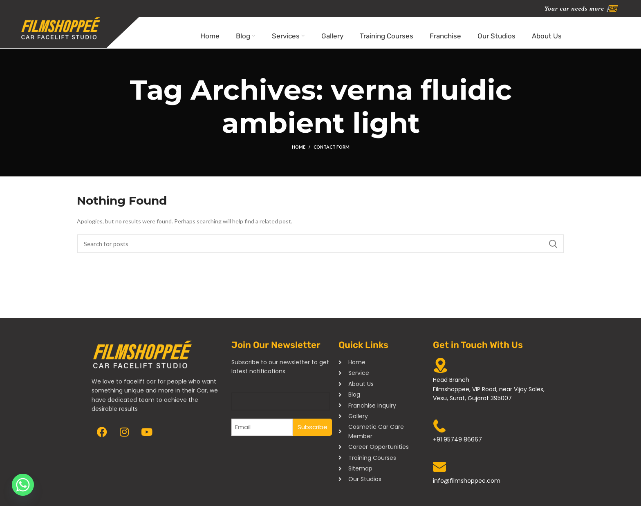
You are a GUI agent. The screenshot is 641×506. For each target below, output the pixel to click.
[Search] (320, 249)
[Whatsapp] (23, 485)
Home (298, 152)
